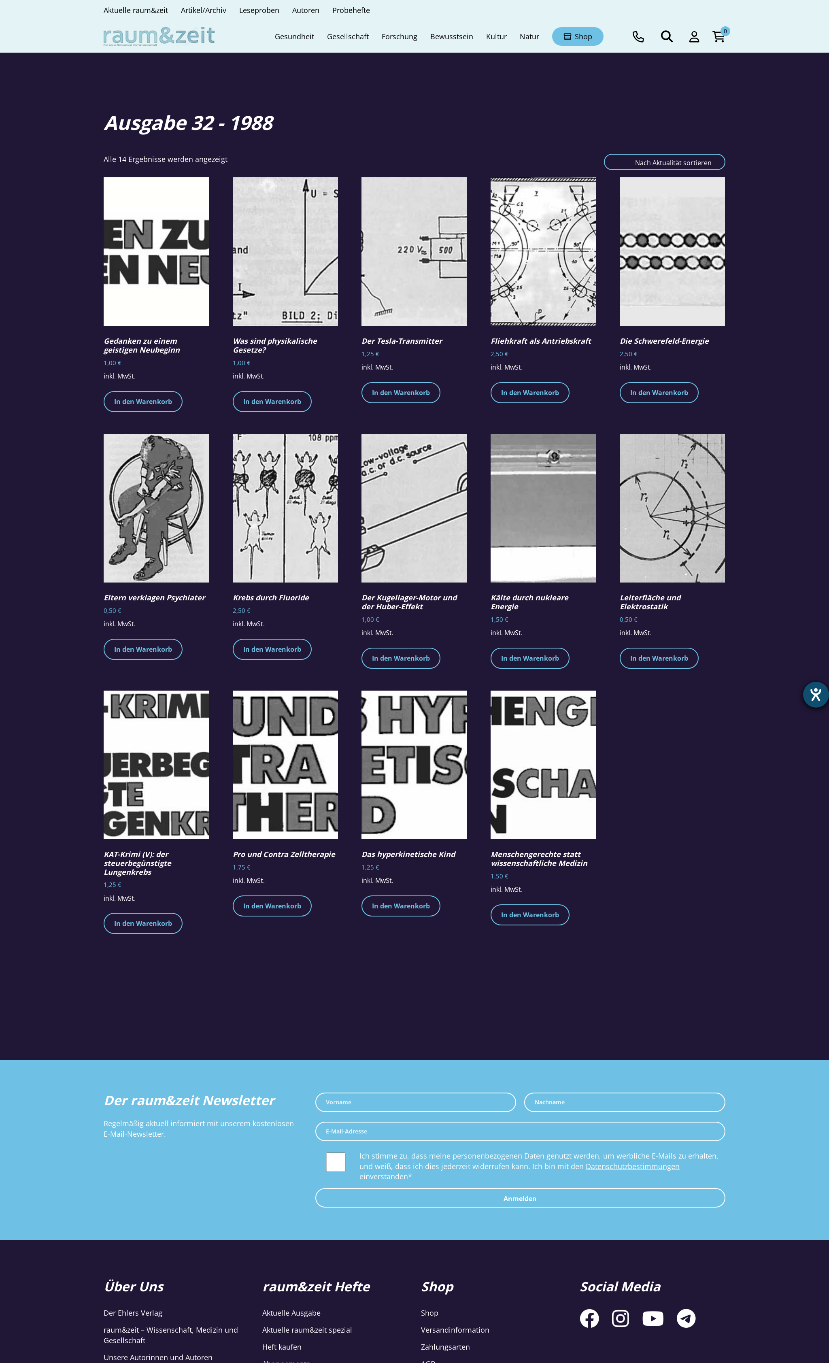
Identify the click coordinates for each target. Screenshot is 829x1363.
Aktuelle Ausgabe (291, 1313)
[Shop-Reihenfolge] (664, 162)
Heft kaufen (282, 1347)
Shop (429, 1313)
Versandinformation (455, 1330)
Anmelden (520, 1198)
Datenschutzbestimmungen (633, 1166)
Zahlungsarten (445, 1347)
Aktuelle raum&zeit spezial (307, 1330)
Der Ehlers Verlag (133, 1313)
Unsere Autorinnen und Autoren (158, 1357)
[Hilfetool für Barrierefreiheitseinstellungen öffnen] (815, 695)
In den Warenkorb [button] (143, 401)
